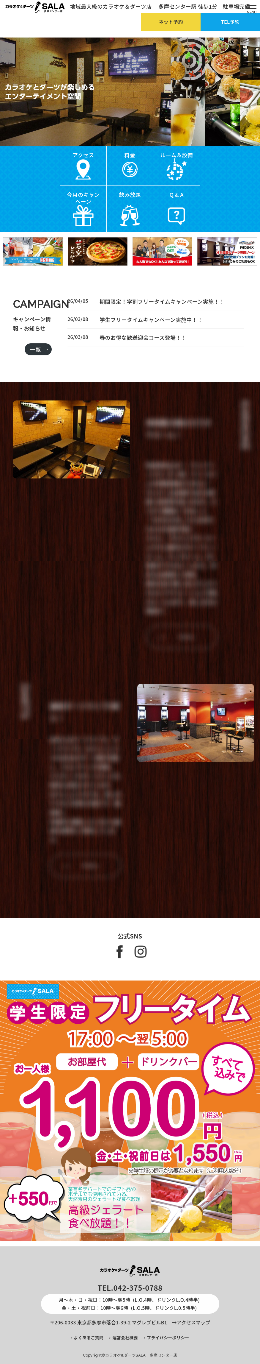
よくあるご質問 (88, 1337)
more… (187, 664)
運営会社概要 (125, 1337)
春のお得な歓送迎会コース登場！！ (143, 366)
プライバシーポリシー (168, 1337)
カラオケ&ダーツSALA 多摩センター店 (141, 1355)
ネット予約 (171, 21)
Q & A (176, 194)
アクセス (83, 155)
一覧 (35, 378)
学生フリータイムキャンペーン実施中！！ (151, 348)
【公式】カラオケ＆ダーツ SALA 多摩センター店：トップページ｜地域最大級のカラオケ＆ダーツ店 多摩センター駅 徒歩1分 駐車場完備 (35, 7)
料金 (130, 155)
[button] (125, 139)
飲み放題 (130, 194)
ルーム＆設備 (176, 155)
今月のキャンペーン (83, 198)
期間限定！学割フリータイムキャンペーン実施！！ (162, 330)
